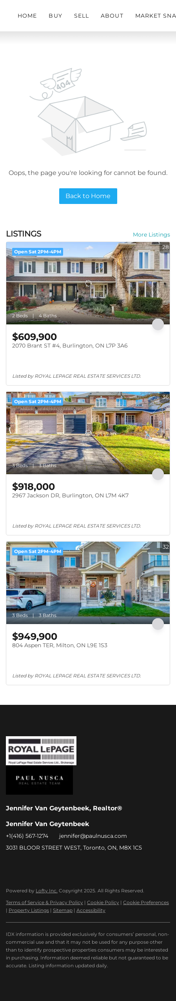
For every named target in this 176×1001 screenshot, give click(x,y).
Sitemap (63, 910)
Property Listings (29, 910)
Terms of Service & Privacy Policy (44, 902)
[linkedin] (27, 865)
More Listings (151, 234)
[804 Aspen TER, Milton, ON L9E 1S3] (88, 583)
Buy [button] (55, 15)
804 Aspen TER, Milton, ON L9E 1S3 (59, 645)
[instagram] (43, 865)
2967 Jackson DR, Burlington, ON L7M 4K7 (70, 495)
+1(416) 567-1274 (27, 835)
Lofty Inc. (47, 891)
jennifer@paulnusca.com (93, 835)
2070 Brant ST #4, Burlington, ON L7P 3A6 (70, 345)
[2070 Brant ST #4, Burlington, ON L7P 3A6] (88, 283)
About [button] (112, 15)
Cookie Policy (103, 902)
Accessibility (90, 910)
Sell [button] (81, 15)
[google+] (59, 865)
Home (27, 15)
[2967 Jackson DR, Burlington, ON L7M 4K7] (88, 433)
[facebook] (12, 865)
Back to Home (88, 196)
